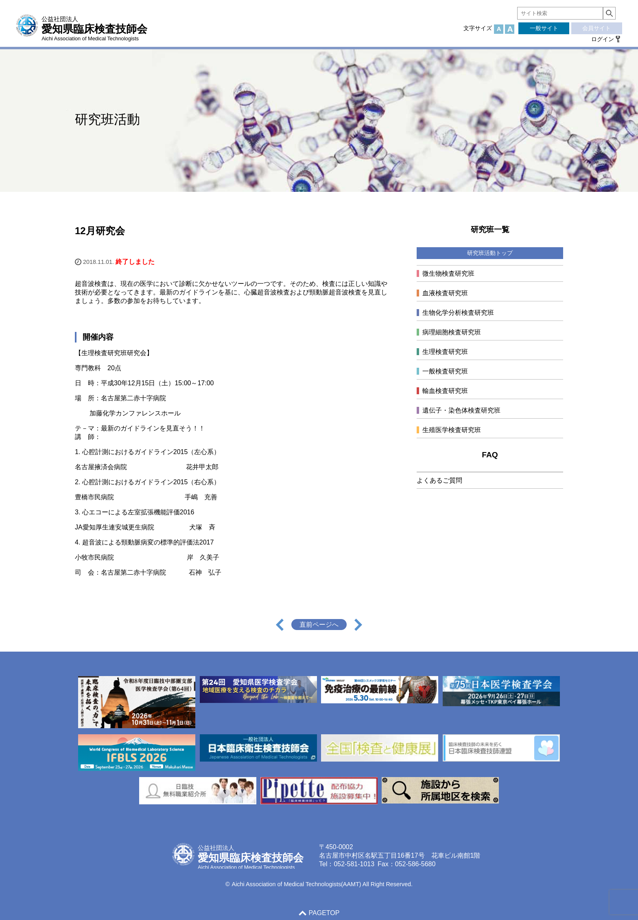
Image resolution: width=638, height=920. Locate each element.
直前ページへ (319, 624)
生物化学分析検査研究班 (458, 312)
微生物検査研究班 (448, 273)
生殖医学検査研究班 (451, 429)
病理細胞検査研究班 (451, 332)
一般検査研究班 (445, 371)
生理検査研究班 (445, 351)
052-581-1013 (354, 864)
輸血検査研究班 (445, 390)
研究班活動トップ (490, 253)
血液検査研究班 (445, 293)
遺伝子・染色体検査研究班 (461, 410)
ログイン (602, 39)
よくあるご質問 (439, 480)
